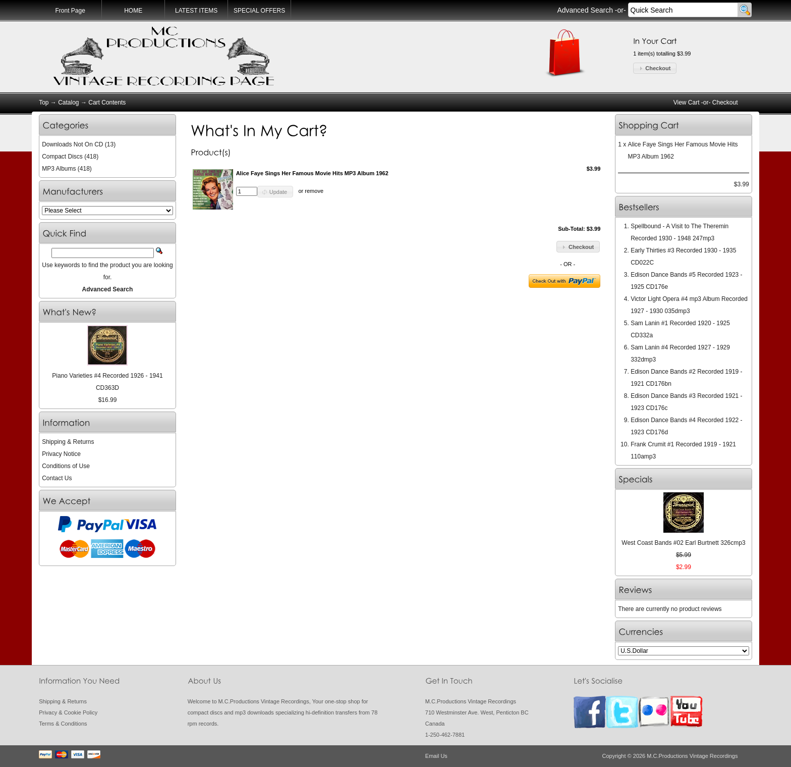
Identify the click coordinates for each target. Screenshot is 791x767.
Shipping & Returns (68, 441)
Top (43, 102)
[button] (654, 68)
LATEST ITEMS (196, 10)
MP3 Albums (59, 168)
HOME (133, 10)
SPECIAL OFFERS (259, 10)
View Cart (686, 102)
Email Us (436, 756)
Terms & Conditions (63, 724)
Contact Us (57, 478)
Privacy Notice (61, 453)
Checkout (725, 102)
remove (314, 191)
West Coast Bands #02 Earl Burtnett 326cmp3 (683, 542)
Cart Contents (107, 102)
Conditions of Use (66, 466)
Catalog (68, 102)
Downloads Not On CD (72, 144)
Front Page (70, 10)
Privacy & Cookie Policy (68, 712)
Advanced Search (585, 10)
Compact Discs (62, 156)
